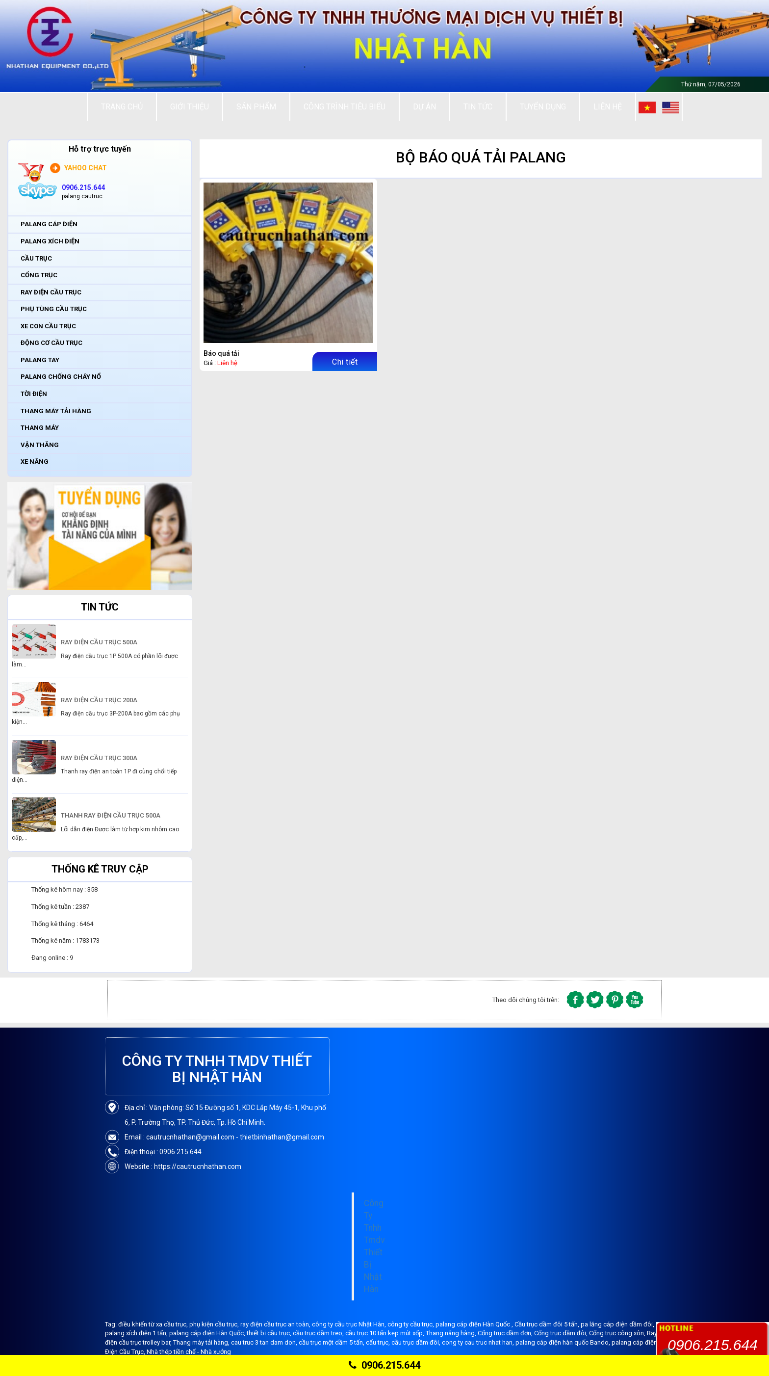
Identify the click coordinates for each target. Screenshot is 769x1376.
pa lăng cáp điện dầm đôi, (617, 1324)
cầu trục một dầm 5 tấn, (332, 1342)
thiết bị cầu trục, (270, 1333)
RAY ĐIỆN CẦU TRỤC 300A (99, 758)
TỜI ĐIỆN (34, 393)
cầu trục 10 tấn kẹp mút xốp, (385, 1333)
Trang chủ (122, 106)
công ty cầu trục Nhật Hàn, (349, 1324)
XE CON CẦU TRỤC (48, 326)
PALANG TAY (40, 360)
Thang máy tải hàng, (202, 1342)
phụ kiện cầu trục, (214, 1324)
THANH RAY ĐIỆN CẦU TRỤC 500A (110, 815)
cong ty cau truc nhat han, (478, 1342)
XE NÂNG (35, 461)
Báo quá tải (221, 353)
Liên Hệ (607, 106)
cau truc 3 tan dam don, (265, 1342)
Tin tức (477, 106)
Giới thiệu (189, 106)
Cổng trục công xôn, (618, 1333)
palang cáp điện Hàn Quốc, (208, 1333)
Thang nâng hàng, (452, 1333)
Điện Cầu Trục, (126, 1351)
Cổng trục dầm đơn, (506, 1333)
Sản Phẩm (256, 106)
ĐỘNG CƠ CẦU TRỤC (51, 342)
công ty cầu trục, (411, 1324)
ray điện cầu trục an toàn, (276, 1324)
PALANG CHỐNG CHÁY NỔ (61, 376)
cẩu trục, (378, 1342)
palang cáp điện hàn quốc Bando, (563, 1342)
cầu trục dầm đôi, (416, 1342)
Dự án (424, 106)
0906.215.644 (384, 1365)
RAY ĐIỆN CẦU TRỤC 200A (99, 700)
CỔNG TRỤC (39, 275)
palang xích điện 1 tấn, (137, 1333)
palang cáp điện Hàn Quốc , (475, 1324)
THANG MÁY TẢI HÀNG (56, 411)
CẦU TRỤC (36, 258)
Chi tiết (345, 362)
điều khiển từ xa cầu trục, (153, 1324)
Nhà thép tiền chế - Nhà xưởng (189, 1351)
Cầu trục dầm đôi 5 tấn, (547, 1324)
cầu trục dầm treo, (319, 1333)
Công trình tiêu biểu (344, 106)
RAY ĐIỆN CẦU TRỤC (51, 292)
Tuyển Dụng (543, 106)
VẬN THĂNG (40, 445)
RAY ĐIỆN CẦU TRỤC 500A (99, 642)
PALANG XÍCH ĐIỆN (50, 241)
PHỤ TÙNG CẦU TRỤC (54, 309)
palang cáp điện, (635, 1342)
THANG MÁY (40, 427)
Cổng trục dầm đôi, (561, 1333)
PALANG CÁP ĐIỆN (49, 224)
